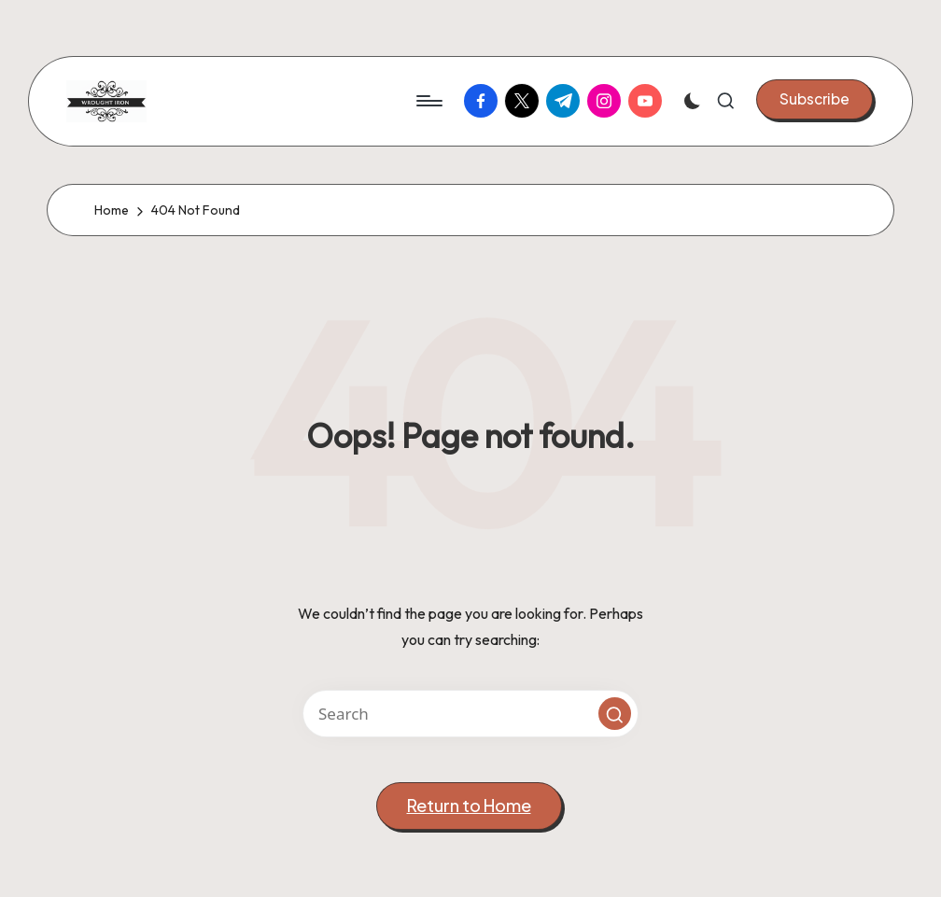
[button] (814, 99)
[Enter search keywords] (470, 713)
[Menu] (428, 100)
